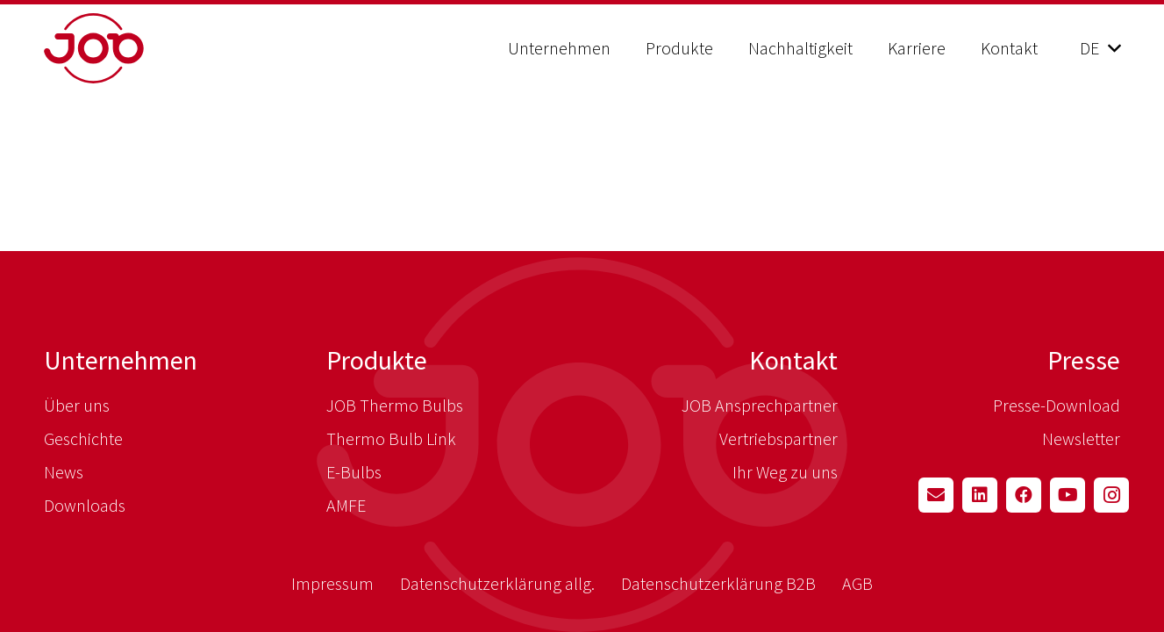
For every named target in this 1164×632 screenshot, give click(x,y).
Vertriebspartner (778, 438)
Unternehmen (120, 360)
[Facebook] (1023, 495)
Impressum (332, 583)
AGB (857, 583)
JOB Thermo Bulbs (394, 405)
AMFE (346, 505)
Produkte (376, 360)
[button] (1100, 48)
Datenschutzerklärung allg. (497, 583)
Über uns (77, 405)
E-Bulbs (354, 472)
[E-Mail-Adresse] (935, 495)
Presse (1083, 360)
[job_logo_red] (138, 48)
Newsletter (1081, 438)
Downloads (84, 505)
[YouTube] (1067, 495)
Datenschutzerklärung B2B (718, 583)
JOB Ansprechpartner (760, 405)
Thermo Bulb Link (391, 438)
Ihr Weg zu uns (785, 472)
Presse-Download (1056, 405)
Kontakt (793, 360)
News (63, 472)
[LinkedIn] (979, 495)
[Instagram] (1111, 495)
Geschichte (83, 438)
